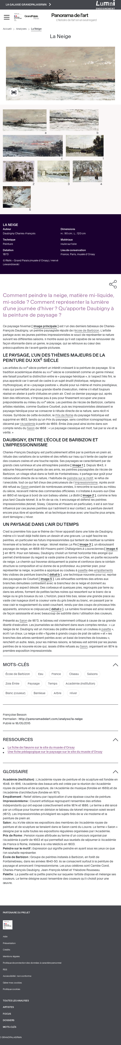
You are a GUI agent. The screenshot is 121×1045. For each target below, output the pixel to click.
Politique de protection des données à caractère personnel (32, 963)
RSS (5, 969)
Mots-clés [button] (16, 665)
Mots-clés (9, 1027)
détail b (54, 574)
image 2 (88, 495)
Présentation (9, 943)
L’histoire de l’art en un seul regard (76, 20)
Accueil (7, 29)
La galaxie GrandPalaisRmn (28, 4)
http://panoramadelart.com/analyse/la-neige (51, 719)
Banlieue (39, 693)
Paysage (34, 683)
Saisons (92, 674)
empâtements (103, 570)
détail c (56, 609)
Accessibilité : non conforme (17, 976)
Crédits (6, 950)
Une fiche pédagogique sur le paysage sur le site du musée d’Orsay (55, 751)
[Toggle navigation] (7, 17)
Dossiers (8, 1020)
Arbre (57, 693)
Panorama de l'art (70, 15)
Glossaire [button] (15, 772)
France (56, 674)
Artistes (8, 1007)
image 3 (85, 544)
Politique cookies (11, 989)
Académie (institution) (80, 683)
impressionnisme (86, 482)
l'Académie (27, 423)
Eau (40, 674)
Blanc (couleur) (15, 693)
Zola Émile (12, 683)
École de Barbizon (17, 674)
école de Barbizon (87, 330)
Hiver (73, 693)
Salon (31, 428)
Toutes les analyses (16, 1001)
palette (83, 570)
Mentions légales (11, 956)
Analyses (21, 29)
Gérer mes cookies (12, 983)
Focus (7, 1014)
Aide (5, 936)
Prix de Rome (64, 415)
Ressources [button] (18, 739)
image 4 (112, 548)
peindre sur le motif (80, 478)
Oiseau (74, 674)
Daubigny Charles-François (19, 233)
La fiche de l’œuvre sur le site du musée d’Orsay (41, 747)
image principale (45, 326)
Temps (52, 683)
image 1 (77, 465)
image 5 (46, 579)
